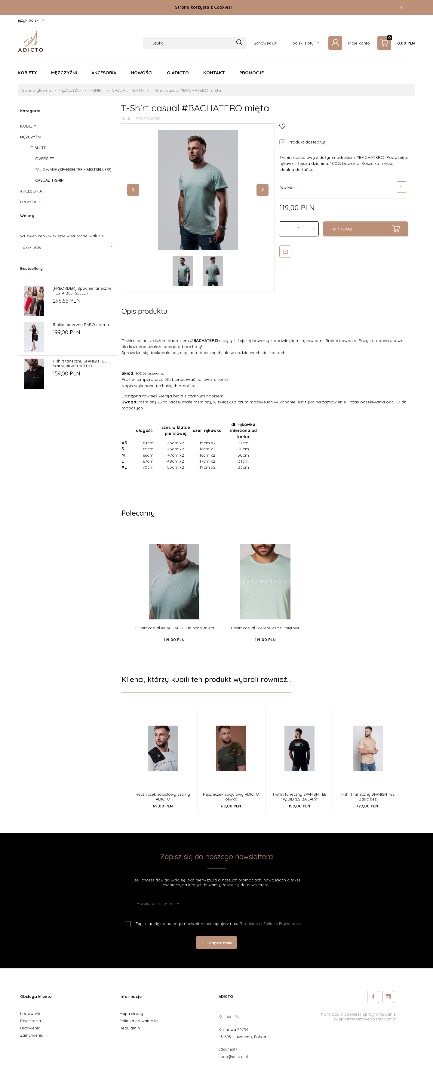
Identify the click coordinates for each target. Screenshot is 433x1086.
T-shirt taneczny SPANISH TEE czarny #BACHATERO (79, 363)
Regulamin (250, 923)
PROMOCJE (251, 73)
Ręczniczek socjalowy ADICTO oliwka (231, 796)
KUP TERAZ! (365, 229)
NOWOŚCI (141, 73)
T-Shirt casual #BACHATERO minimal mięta (174, 627)
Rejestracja (30, 1020)
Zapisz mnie (216, 942)
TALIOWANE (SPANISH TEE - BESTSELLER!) (73, 169)
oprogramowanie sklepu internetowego (365, 1016)
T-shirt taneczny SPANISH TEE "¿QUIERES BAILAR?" (299, 796)
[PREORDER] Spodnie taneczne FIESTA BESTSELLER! (82, 290)
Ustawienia (30, 1028)
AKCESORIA (103, 73)
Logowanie (30, 1013)
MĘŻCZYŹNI (64, 73)
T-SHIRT (38, 147)
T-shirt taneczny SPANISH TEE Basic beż (368, 796)
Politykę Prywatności (282, 923)
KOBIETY (27, 73)
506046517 (228, 1049)
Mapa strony (131, 1013)
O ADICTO (178, 73)
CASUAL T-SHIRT (50, 180)
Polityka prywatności (138, 1020)
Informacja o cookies (339, 1014)
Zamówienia (31, 1035)
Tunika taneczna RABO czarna (81, 324)
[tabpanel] (265, 407)
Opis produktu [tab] (144, 311)
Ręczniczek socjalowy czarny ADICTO (163, 796)
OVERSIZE (44, 158)
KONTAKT (214, 73)
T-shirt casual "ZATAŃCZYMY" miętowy (265, 627)
